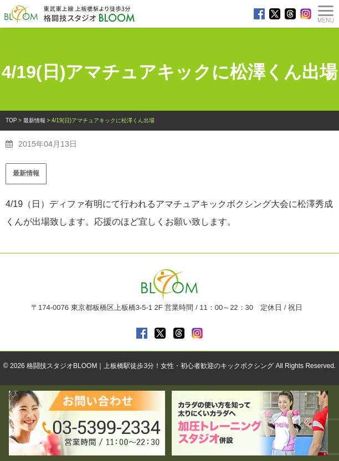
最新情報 (26, 173)
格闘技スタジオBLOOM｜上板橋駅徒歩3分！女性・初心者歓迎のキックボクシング (150, 366)
